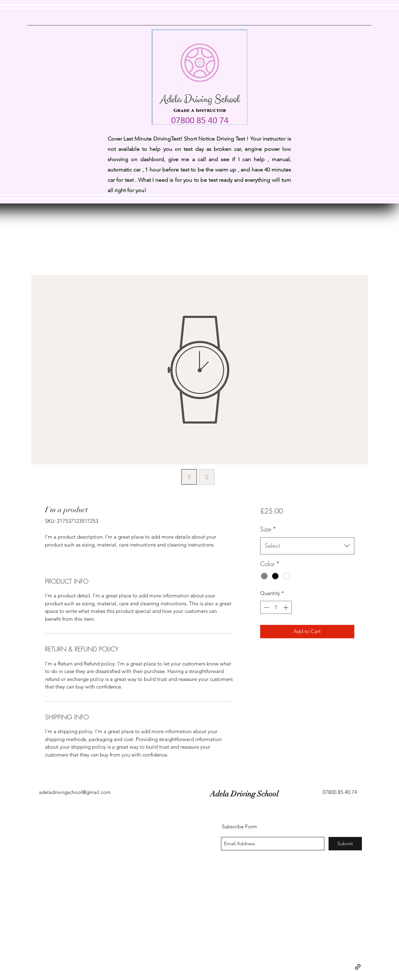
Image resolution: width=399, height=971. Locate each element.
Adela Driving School (158, 793)
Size (268, 529)
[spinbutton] (276, 607)
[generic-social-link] (357, 966)
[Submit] (345, 843)
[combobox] (307, 545)
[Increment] (286, 607)
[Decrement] (265, 607)
